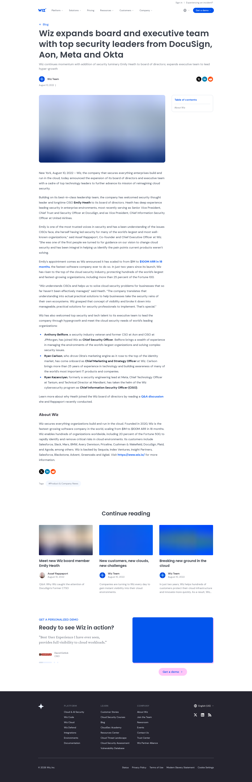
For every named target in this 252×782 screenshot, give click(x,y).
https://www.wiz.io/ (131, 455)
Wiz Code (69, 717)
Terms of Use (156, 767)
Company (146, 10)
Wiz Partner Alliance (147, 743)
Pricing (90, 10)
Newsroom (142, 722)
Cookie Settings (206, 767)
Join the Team (144, 717)
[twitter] (198, 79)
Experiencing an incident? (199, 2)
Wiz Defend (70, 727)
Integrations (70, 732)
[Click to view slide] (45, 662)
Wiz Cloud (69, 722)
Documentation (72, 743)
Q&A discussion (152, 396)
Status (125, 767)
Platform (57, 10)
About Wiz (179, 107)
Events (140, 727)
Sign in (179, 2)
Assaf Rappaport (58, 573)
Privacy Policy (139, 767)
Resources (107, 10)
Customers (127, 10)
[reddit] (210, 79)
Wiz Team (53, 79)
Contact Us (143, 732)
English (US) (204, 705)
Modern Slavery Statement (180, 767)
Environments (71, 737)
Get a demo (203, 10)
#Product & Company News (63, 483)
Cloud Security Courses (113, 717)
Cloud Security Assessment (115, 743)
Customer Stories (110, 711)
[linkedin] (204, 79)
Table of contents (186, 99)
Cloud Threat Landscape (113, 737)
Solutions (75, 10)
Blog (44, 24)
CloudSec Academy (111, 727)
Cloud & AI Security (74, 711)
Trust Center (143, 737)
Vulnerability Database (112, 748)
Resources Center (110, 732)
